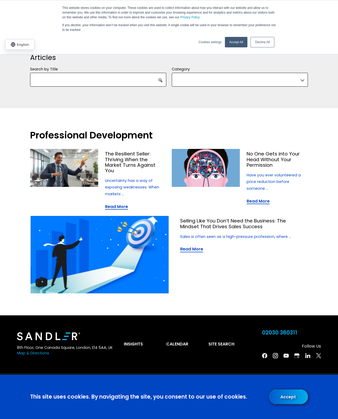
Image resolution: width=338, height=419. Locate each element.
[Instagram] (275, 355)
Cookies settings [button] (210, 42)
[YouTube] (286, 355)
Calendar (177, 344)
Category (181, 69)
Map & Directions (33, 353)
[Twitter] (318, 355)
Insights (133, 344)
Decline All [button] (262, 42)
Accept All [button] (236, 42)
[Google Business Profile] (297, 355)
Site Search (221, 344)
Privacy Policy (190, 17)
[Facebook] (264, 355)
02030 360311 (279, 332)
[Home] (48, 336)
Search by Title (44, 69)
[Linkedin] (308, 355)
